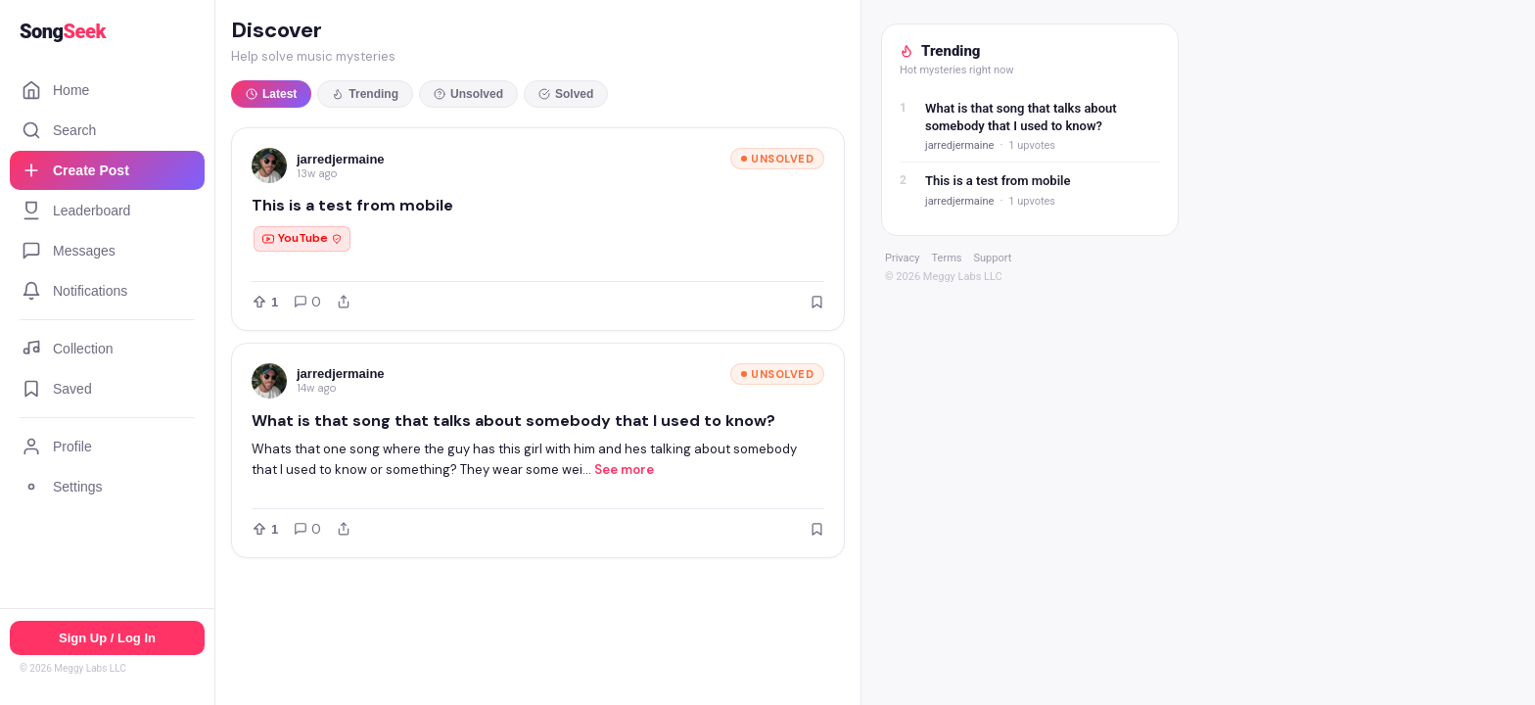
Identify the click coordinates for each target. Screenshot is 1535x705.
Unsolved (468, 94)
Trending (365, 94)
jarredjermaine (341, 159)
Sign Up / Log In (107, 638)
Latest (271, 94)
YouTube (302, 238)
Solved (565, 94)
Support (992, 258)
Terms (947, 258)
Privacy (902, 258)
